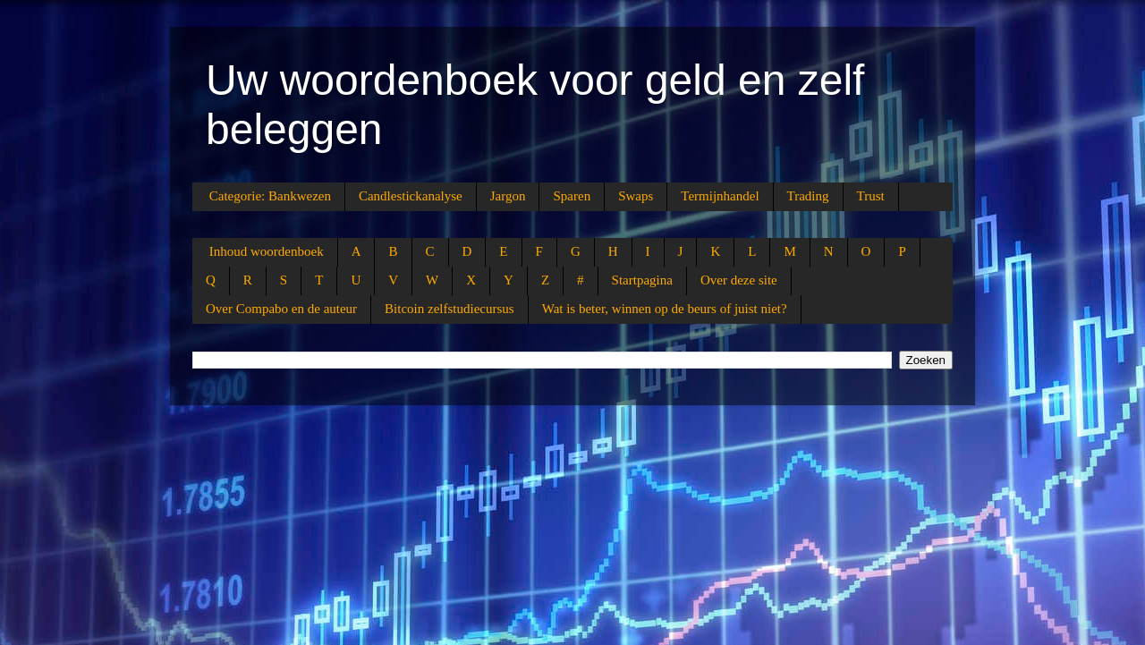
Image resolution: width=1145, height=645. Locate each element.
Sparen (571, 196)
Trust (871, 196)
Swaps (635, 196)
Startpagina (642, 280)
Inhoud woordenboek (266, 251)
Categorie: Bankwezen (270, 196)
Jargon (508, 196)
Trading (808, 196)
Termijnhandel (720, 196)
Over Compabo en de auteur (281, 308)
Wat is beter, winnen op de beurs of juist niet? (664, 308)
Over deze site (738, 280)
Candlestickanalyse (410, 196)
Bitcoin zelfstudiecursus (449, 308)
